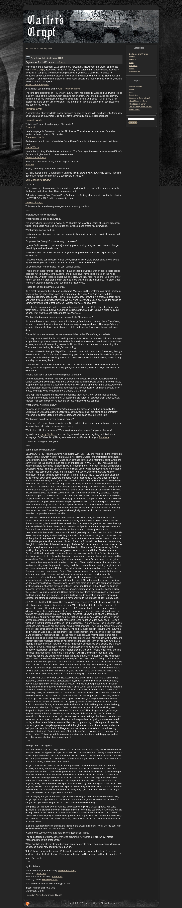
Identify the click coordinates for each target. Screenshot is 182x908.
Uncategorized (134, 71)
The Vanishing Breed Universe (140, 107)
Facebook (30, 127)
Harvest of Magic (34, 202)
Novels (131, 69)
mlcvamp (61, 62)
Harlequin (41, 873)
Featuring (132, 57)
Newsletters (133, 95)
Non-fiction (133, 66)
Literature (132, 60)
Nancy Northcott (48, 434)
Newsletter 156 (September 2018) (47, 58)
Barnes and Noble (34, 137)
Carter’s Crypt (37, 69)
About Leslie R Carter (137, 104)
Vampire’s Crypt (33, 109)
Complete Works (33, 120)
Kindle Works (32, 147)
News (38, 895)
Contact (132, 89)
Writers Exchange (67, 870)
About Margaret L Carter (138, 101)
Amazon (29, 164)
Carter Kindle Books (35, 157)
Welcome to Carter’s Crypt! (139, 98)
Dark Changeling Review (38, 180)
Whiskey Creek (50, 879)
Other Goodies (134, 110)
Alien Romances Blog (69, 88)
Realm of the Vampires (37, 84)
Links (131, 92)
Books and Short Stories (138, 54)
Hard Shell (57, 876)
